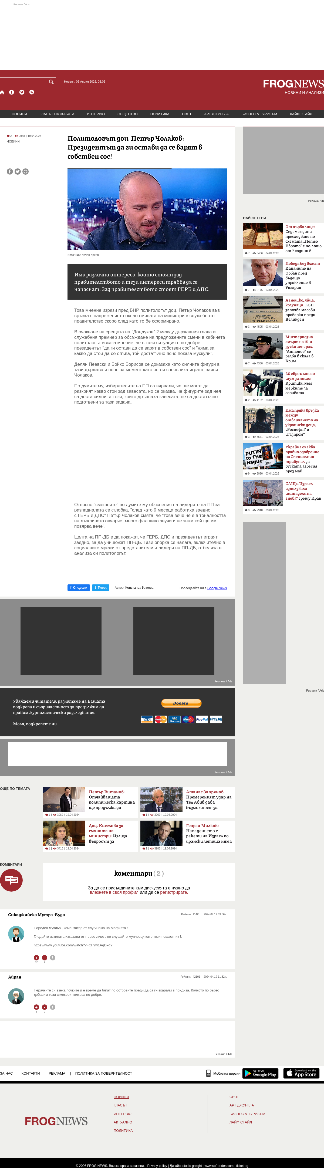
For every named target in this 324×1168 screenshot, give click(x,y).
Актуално (123, 1122)
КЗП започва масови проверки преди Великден (300, 310)
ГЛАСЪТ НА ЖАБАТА (57, 114)
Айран (14, 977)
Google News (217, 588)
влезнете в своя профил (114, 892)
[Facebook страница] (12, 92)
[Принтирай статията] (25, 171)
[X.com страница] (22, 92)
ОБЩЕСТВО (127, 114)
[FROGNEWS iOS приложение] (301, 1073)
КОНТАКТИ (31, 1073)
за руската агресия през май (302, 459)
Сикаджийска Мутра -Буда (36, 914)
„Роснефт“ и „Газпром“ (302, 422)
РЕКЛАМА (57, 1073)
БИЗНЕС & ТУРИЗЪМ (259, 114)
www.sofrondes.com (219, 1166)
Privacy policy (157, 1166)
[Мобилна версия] (223, 1073)
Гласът (120, 1105)
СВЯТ (187, 114)
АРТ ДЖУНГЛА (216, 114)
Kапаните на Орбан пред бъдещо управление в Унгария (302, 275)
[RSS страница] (32, 92)
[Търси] (52, 82)
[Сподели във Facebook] (10, 171)
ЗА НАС (6, 1073)
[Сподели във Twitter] (18, 171)
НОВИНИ (19, 114)
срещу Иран (303, 491)
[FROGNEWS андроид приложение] (260, 1073)
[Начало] (2, 92)
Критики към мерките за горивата (300, 383)
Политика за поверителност (103, 1073)
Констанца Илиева (139, 587)
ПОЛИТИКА (160, 114)
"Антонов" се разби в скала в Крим (299, 349)
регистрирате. (174, 892)
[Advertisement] (162, 36)
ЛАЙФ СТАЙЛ (301, 114)
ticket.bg (242, 1166)
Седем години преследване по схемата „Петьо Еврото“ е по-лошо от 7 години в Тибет (303, 240)
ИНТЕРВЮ (96, 114)
